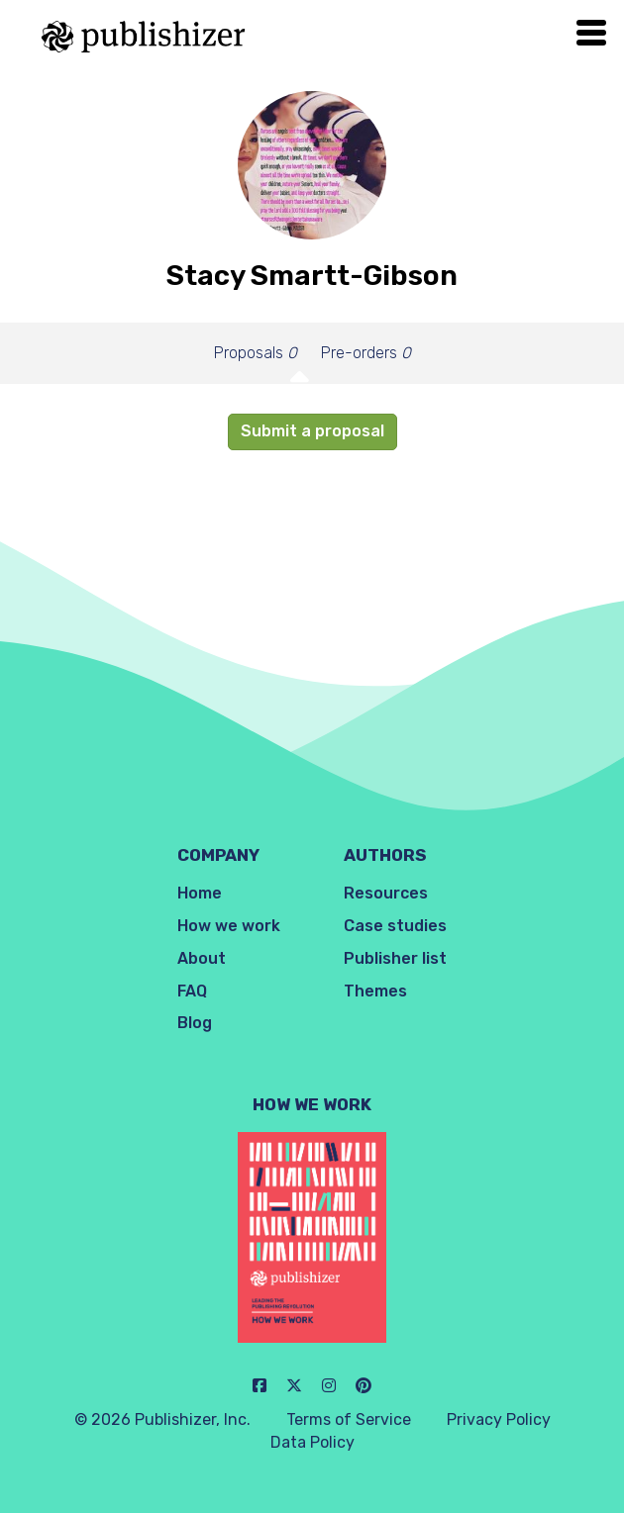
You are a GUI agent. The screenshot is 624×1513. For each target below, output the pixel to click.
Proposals (255, 352)
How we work (228, 925)
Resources (386, 893)
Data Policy (312, 1442)
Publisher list (395, 958)
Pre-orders (366, 352)
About (201, 958)
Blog (194, 1022)
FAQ (192, 991)
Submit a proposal (312, 431)
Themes (375, 991)
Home (199, 893)
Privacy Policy (499, 1419)
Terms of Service (348, 1419)
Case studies (395, 925)
